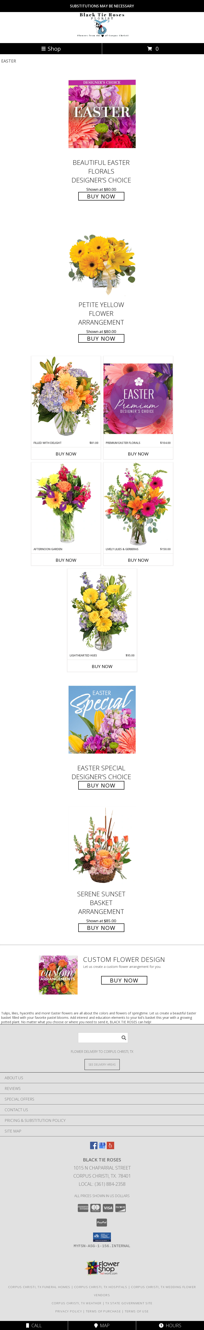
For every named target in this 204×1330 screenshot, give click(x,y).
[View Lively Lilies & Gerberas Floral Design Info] (138, 505)
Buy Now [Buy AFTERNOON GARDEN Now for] (66, 560)
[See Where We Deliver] (102, 1064)
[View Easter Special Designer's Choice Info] (102, 720)
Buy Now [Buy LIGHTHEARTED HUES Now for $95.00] (102, 666)
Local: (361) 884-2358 (102, 1184)
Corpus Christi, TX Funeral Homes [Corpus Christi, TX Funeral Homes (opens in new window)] (39, 1287)
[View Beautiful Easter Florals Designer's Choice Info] (102, 114)
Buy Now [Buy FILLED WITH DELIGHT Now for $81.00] (66, 454)
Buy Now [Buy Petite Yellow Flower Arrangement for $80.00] (101, 338)
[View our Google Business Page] (102, 1147)
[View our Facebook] (93, 1147)
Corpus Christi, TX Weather (77, 1303)
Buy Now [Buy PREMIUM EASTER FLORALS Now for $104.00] (138, 454)
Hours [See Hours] (170, 1325)
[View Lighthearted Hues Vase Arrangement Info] (102, 611)
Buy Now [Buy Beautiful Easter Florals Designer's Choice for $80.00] (101, 196)
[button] (102, 1237)
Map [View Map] (102, 1325)
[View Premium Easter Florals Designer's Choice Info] (138, 398)
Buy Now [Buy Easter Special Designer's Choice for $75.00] (101, 785)
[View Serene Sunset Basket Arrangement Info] (102, 845)
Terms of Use (137, 1311)
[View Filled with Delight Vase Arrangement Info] (66, 398)
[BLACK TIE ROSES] (102, 36)
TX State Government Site (128, 1303)
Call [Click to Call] (34, 1325)
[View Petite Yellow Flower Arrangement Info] (102, 256)
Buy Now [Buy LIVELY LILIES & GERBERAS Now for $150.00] (138, 560)
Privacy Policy (68, 1311)
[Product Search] (103, 1037)
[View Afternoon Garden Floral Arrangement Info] (66, 505)
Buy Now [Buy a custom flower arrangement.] (124, 980)
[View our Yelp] (110, 1147)
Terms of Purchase (103, 1311)
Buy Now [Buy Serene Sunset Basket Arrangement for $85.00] (101, 928)
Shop (51, 48)
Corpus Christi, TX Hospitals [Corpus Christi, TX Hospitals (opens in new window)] (100, 1287)
